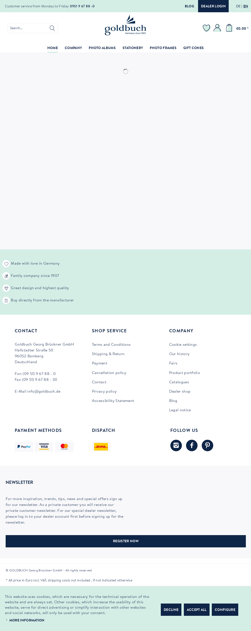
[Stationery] (133, 48)
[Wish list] (207, 28)
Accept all (197, 610)
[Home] (52, 48)
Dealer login (213, 6)
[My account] (218, 28)
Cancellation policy (109, 373)
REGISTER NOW (125, 541)
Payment (99, 363)
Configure (225, 610)
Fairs (173, 363)
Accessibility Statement (113, 401)
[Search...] (33, 28)
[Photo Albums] (102, 48)
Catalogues (179, 382)
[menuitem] (33, 28)
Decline (171, 610)
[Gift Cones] (193, 48)
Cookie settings (183, 345)
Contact (99, 382)
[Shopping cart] (236, 28)
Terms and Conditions (111, 345)
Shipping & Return (108, 354)
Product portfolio (184, 373)
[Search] (52, 28)
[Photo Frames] (163, 48)
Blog (189, 6)
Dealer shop (180, 392)
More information (27, 620)
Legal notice (180, 410)
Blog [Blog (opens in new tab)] (173, 401)
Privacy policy (104, 392)
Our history (179, 354)
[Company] (73, 48)
